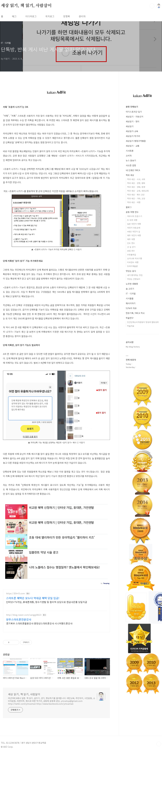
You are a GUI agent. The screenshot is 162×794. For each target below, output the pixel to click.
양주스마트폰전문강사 (18, 661)
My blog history (133, 346)
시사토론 (130, 150)
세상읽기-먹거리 (133, 136)
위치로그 (49, 16)
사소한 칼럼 (131, 165)
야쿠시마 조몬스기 (134, 216)
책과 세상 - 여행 (133, 202)
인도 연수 (131, 243)
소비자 (129, 155)
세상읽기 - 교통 (132, 145)
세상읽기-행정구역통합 (136, 140)
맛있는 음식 (131, 270)
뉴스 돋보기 (131, 160)
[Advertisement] (56, 519)
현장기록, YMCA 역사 (135, 313)
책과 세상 (130, 175)
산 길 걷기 (131, 247)
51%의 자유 (131, 308)
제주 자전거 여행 (134, 235)
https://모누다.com (15, 635)
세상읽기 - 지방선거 (134, 116)
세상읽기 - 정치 (132, 121)
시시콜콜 (130, 298)
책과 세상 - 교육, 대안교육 (138, 190)
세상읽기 (130, 126)
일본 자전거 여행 (134, 223)
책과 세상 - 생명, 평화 (136, 183)
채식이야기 (130, 303)
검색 (152, 6)
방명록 (66, 16)
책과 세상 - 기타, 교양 (136, 198)
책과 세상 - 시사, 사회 (136, 179)
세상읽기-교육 (132, 131)
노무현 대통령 (132, 283)
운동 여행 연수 (132, 212)
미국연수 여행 (132, 262)
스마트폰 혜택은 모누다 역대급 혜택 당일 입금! (32, 639)
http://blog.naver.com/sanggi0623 (23, 656)
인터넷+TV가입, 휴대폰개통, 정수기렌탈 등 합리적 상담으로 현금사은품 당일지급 (46, 643)
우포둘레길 (131, 254)
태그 (14, 16)
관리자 (82, 16)
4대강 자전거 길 (133, 231)
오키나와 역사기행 (134, 258)
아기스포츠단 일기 (134, 111)
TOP (158, 785)
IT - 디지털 (131, 293)
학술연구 (130, 317)
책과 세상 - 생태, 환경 (136, 187)
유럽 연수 (131, 250)
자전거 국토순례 (133, 227)
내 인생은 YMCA (133, 170)
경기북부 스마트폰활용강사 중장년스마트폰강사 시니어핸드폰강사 (39, 664)
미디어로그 (30, 16)
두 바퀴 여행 (132, 220)
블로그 (129, 207)
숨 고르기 (130, 288)
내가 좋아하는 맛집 (135, 275)
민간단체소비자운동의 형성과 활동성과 (143, 322)
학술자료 (130, 326)
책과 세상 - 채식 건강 (135, 194)
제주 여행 (131, 239)
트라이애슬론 (132, 266)
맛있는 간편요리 (133, 279)
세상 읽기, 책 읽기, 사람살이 (26, 6)
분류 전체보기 (132, 106)
